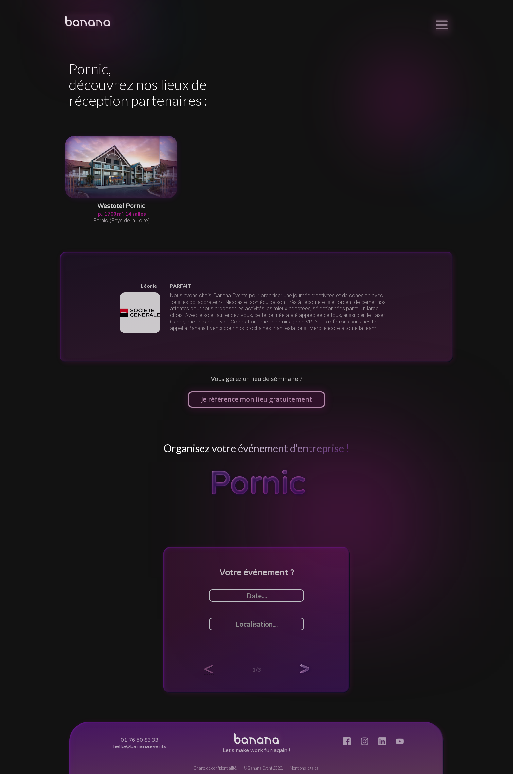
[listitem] (256, 307)
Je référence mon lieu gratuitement (256, 399)
